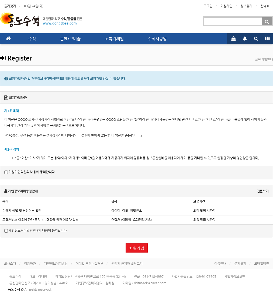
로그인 (207, 6)
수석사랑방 (157, 38)
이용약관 (30, 263)
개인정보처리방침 (56, 263)
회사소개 (10, 263)
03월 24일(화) (33, 6)
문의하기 (240, 263)
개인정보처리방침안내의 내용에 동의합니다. (36, 231)
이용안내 (220, 263)
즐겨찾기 (10, 6)
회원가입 (226, 6)
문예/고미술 (70, 38)
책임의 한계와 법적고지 (127, 263)
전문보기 (263, 191)
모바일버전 (261, 263)
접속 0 (264, 6)
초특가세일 (114, 38)
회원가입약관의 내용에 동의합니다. (30, 172)
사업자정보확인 (234, 276)
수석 (32, 38)
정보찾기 (246, 6)
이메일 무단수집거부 (89, 263)
